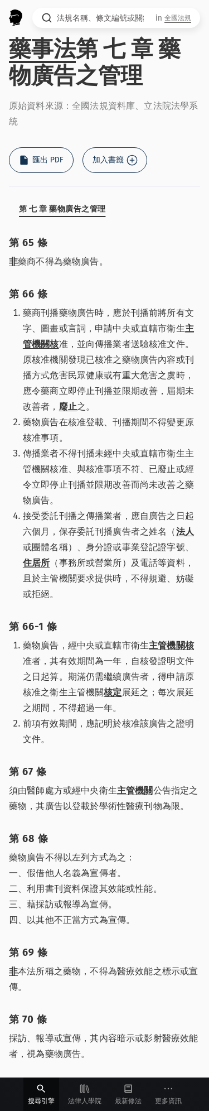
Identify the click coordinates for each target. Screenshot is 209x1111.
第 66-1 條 (33, 627)
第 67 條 (28, 772)
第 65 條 (28, 243)
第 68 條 (28, 839)
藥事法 (42, 49)
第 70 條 (28, 1019)
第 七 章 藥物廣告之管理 (62, 209)
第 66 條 (28, 294)
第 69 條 (28, 952)
